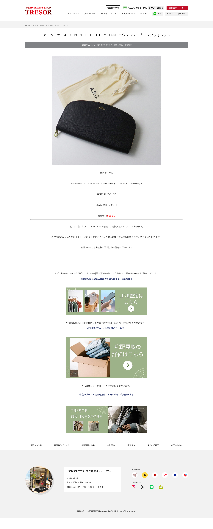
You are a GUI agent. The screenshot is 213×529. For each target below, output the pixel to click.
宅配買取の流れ (128, 13)
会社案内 (144, 13)
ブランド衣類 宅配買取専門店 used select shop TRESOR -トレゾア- (102, 511)
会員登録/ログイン (177, 7)
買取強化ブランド (108, 13)
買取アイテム (90, 13)
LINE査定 (131, 445)
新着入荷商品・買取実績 (122, 45)
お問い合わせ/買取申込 (177, 13)
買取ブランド (73, 13)
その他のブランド (105, 45)
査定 (157, 13)
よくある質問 (153, 445)
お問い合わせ (177, 445)
